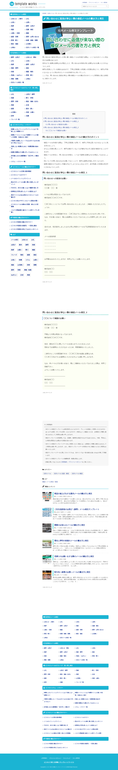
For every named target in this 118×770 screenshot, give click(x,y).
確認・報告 (63, 656)
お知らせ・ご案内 (49, 622)
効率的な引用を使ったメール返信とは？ (86, 725)
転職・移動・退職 (65, 633)
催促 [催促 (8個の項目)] (35, 255)
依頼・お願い (96, 678)
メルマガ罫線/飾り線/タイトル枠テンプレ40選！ (88, 733)
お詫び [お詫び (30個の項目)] (13, 245)
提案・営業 (79, 629)
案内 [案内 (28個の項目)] (20, 245)
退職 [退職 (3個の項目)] (35, 265)
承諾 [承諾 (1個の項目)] (28, 275)
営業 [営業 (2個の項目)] (19, 270)
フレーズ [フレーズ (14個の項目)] (14, 255)
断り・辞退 (95, 670)
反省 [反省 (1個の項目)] (21, 275)
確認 (43, 482)
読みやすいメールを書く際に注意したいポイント (89, 721)
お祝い (78, 622)
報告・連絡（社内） (65, 674)
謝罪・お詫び (64, 625)
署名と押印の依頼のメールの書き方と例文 (71, 541)
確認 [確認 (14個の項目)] (33, 250)
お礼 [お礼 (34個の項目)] (32, 240)
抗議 (61, 682)
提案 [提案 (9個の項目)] (28, 255)
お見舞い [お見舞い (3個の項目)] (20, 265)
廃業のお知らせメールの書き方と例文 (69, 525)
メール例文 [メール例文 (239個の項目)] (14, 240)
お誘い (58, 575)
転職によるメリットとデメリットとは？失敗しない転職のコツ (58, 694)
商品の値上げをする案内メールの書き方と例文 (73, 494)
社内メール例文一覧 (81, 660)
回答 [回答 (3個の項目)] (28, 265)
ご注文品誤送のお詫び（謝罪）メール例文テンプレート (76, 509)
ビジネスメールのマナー (82, 717)
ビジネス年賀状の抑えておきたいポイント (56, 747)
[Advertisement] (75, 97)
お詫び (58, 512)
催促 (56, 482)
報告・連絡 (79, 633)
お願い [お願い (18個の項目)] (20, 250)
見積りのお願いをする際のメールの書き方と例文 (74, 556)
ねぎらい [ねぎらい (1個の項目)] (14, 275)
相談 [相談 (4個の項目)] (12, 265)
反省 (93, 674)
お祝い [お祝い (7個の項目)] (13, 260)
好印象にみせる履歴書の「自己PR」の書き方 (57, 707)
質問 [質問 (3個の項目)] (12, 270)
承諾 (77, 674)
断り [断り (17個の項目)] (27, 250)
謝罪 (62, 512)
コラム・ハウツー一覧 (81, 707)
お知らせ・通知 (64, 648)
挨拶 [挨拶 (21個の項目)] (12, 250)
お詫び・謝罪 (64, 670)
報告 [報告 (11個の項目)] (21, 255)
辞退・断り (47, 633)
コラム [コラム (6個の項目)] (28, 260)
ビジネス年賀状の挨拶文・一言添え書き (86, 743)
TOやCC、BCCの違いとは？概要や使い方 (56, 725)
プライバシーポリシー (94, 2)
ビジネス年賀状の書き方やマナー (53, 743)
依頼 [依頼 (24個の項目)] (33, 245)
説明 (45, 682)
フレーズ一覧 (80, 682)
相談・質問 (79, 652)
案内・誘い (63, 678)
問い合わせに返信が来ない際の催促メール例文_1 (61, 121)
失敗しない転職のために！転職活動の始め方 (87, 699)
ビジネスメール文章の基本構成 (53, 717)
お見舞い (94, 633)
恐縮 (77, 670)
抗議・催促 (95, 625)
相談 (77, 625)
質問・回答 (47, 674)
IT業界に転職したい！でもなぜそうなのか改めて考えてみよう (58, 700)
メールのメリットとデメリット (53, 721)
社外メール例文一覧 (65, 637)
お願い (69, 543)
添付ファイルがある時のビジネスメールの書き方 (58, 729)
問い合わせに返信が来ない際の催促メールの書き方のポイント (65, 118)
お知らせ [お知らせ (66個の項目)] (25, 240)
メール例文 (50, 482)
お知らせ (69, 496)
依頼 (65, 543)
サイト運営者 (104, 2)
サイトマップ (66, 758)
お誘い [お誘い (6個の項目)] (36, 260)
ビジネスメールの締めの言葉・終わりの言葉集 (57, 733)
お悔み (46, 637)
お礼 (61, 622)
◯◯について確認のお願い (56, 130)
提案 (45, 678)
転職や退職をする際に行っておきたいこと (87, 703)
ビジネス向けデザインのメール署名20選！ (87, 729)
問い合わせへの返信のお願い (57, 124)
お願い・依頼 (48, 629)
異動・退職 (47, 660)
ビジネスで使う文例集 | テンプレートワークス (59, 762)
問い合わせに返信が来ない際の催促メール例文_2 (61, 127)
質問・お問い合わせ (97, 629)
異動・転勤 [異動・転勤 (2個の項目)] (27, 270)
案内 (65, 496)
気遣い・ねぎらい (81, 656)
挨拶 (65, 528)
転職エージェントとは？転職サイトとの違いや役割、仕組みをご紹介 (89, 694)
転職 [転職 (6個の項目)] (20, 260)
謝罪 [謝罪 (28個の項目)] (27, 245)
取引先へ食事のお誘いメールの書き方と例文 (72, 572)
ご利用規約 (84, 2)
